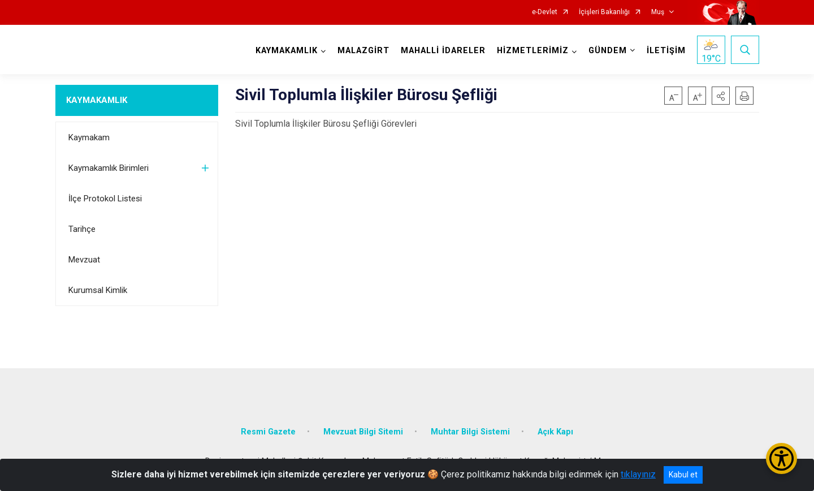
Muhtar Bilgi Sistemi (470, 432)
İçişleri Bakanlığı (604, 12)
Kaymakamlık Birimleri (108, 168)
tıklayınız (638, 474)
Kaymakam (89, 137)
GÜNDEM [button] (607, 50)
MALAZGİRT (363, 50)
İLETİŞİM (666, 50)
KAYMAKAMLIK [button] (287, 50)
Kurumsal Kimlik (97, 290)
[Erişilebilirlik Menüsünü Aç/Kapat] (781, 458)
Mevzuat (84, 260)
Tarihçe (82, 229)
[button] (721, 96)
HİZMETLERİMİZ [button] (533, 50)
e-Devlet (544, 12)
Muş (657, 12)
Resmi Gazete (268, 432)
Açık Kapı (555, 432)
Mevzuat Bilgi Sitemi (363, 432)
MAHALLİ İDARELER (443, 50)
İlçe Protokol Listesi (105, 198)
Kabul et (683, 474)
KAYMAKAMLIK (96, 100)
